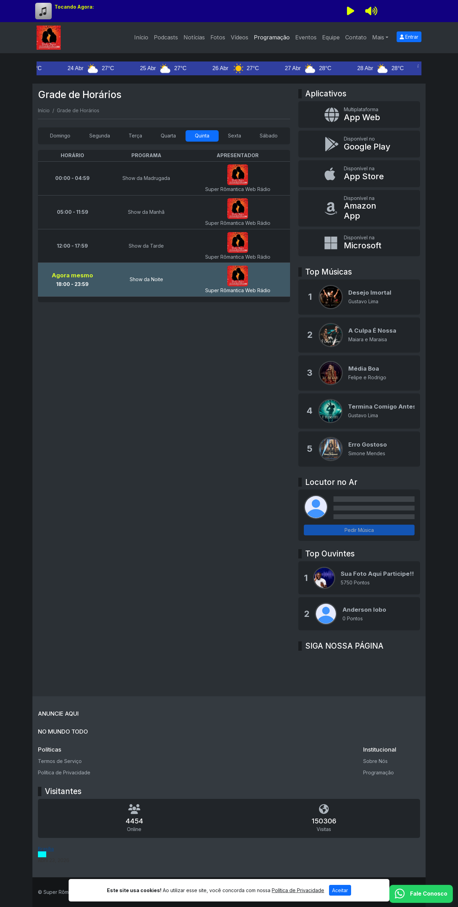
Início (141, 37)
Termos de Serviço (60, 761)
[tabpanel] (164, 226)
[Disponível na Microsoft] (359, 242)
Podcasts (166, 37)
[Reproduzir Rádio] (350, 11)
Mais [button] (378, 37)
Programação (272, 37)
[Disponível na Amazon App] (359, 208)
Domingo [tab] (60, 136)
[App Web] (359, 114)
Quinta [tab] (202, 136)
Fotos (217, 37)
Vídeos (239, 37)
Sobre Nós (375, 761)
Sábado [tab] (269, 136)
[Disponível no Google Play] (359, 144)
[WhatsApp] (421, 894)
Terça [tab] (135, 136)
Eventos (306, 37)
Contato (356, 37)
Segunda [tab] (99, 136)
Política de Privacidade (64, 772)
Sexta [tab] (234, 136)
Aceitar (340, 890)
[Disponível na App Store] (359, 173)
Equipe (331, 37)
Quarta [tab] (168, 136)
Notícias (194, 37)
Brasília (46, 849)
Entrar (409, 37)
